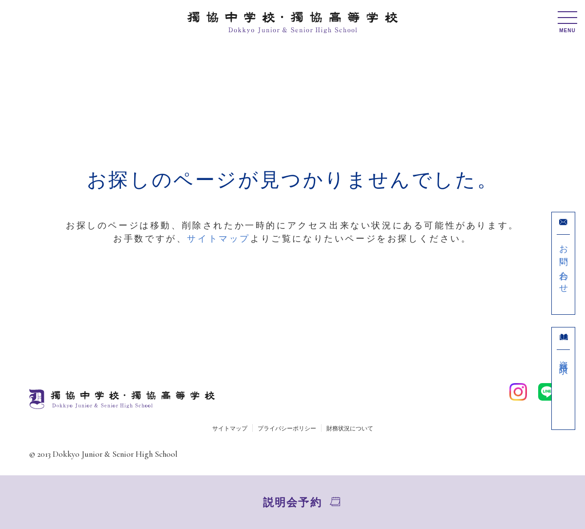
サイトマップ (218, 239)
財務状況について (349, 428)
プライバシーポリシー (287, 428)
